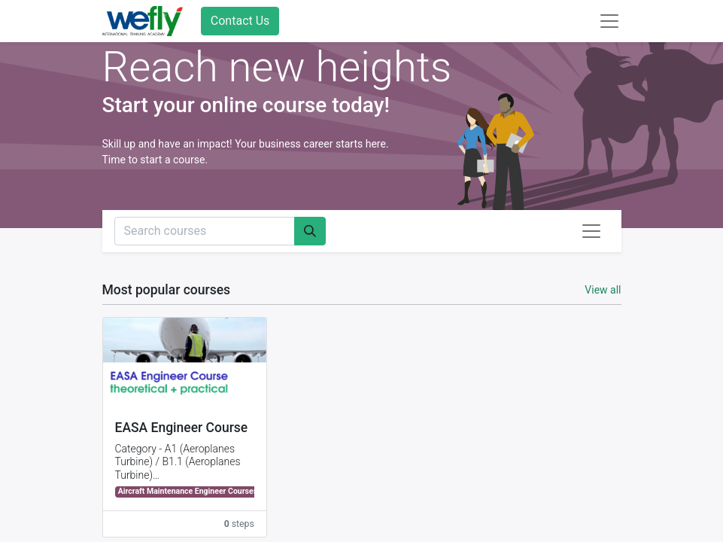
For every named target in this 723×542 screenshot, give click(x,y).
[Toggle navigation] (591, 231)
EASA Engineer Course (181, 427)
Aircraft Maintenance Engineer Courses (187, 491)
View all (603, 290)
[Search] (310, 231)
